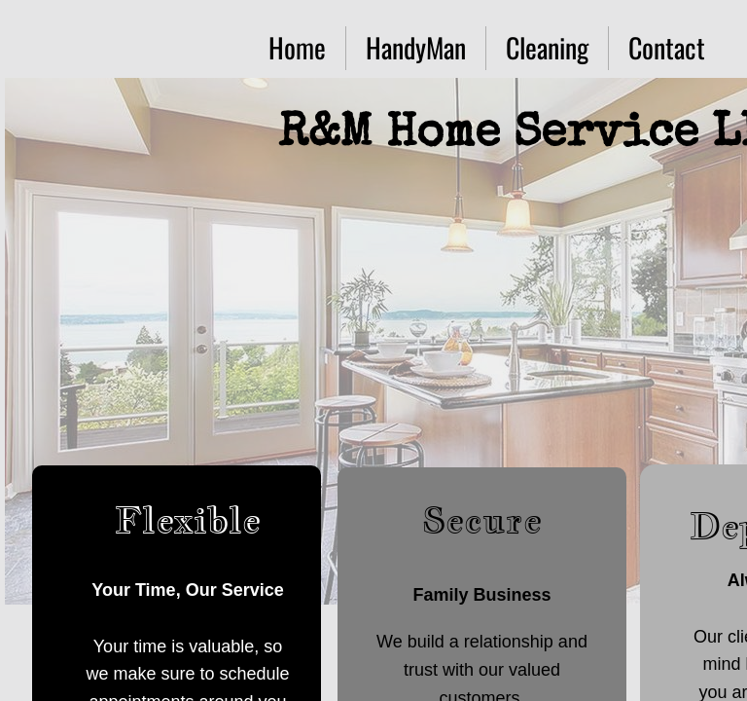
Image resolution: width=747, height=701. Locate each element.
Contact (666, 47)
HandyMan (416, 47)
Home (297, 47)
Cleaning (547, 47)
